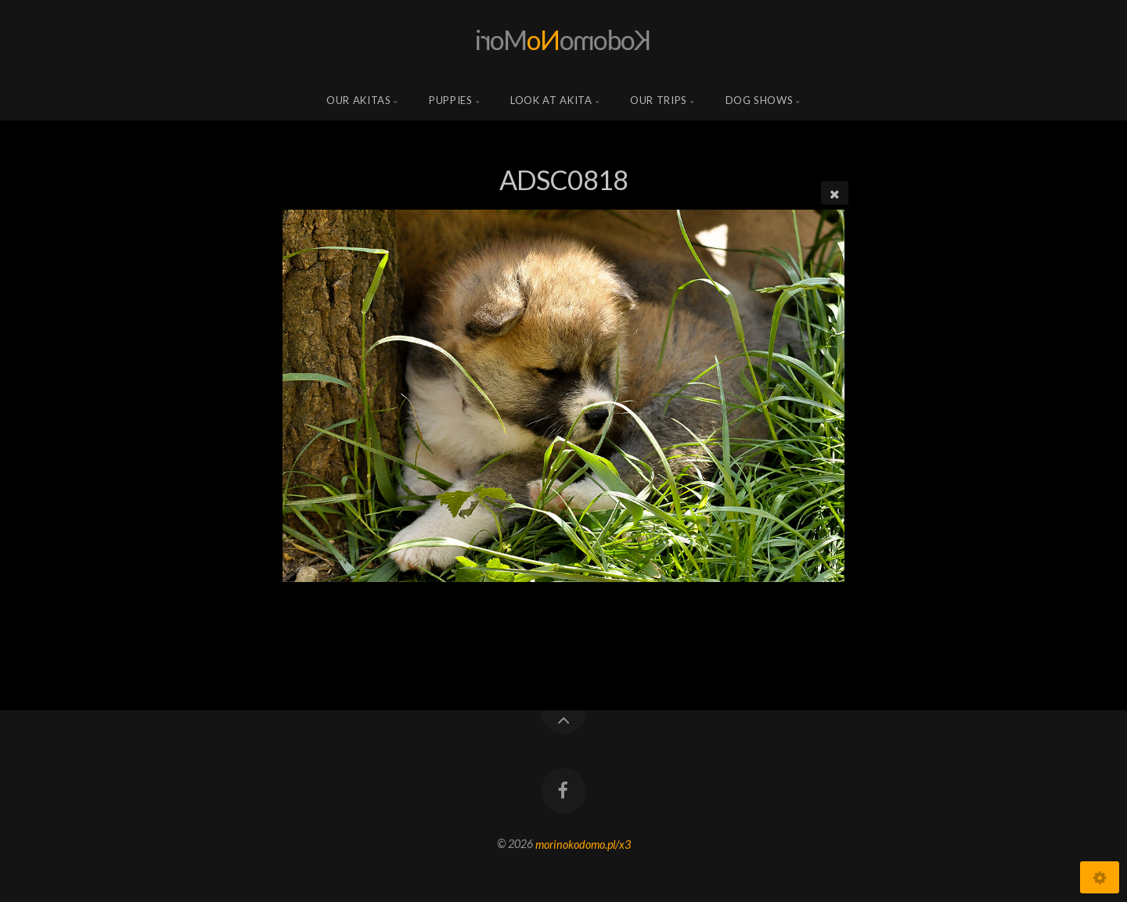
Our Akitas (358, 100)
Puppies (451, 100)
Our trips (658, 100)
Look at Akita (551, 100)
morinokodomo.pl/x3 (583, 843)
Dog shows (760, 100)
